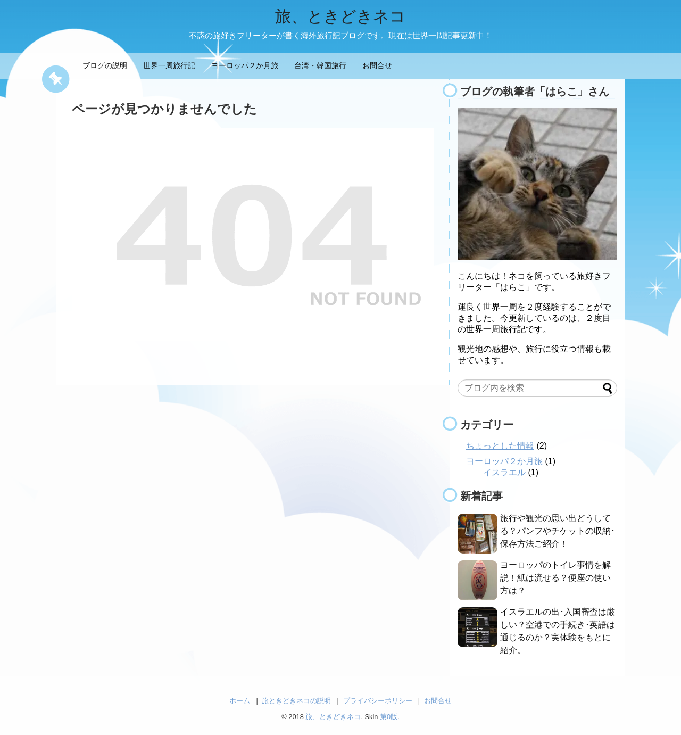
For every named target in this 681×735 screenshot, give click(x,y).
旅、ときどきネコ (340, 16)
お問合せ (377, 65)
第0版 (388, 717)
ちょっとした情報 (500, 445)
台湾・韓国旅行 (320, 65)
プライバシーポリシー (377, 701)
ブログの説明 (104, 65)
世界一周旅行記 (169, 65)
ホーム (239, 701)
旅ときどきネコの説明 (296, 701)
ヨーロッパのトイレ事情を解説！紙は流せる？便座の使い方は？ (555, 577)
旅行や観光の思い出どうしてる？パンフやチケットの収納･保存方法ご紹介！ (557, 531)
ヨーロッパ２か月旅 (244, 65)
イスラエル (504, 472)
